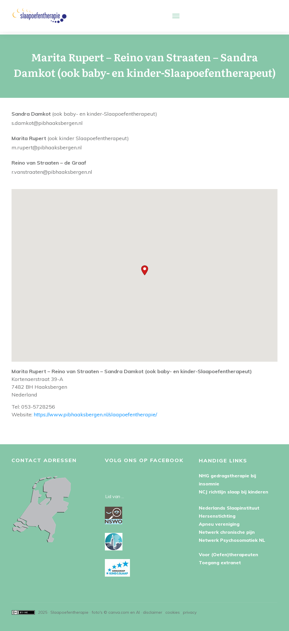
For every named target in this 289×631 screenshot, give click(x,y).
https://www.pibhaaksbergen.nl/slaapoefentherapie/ (95, 411)
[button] (144, 267)
